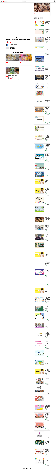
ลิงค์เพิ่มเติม (7, 48)
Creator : (12, 44)
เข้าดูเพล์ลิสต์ (12, 48)
